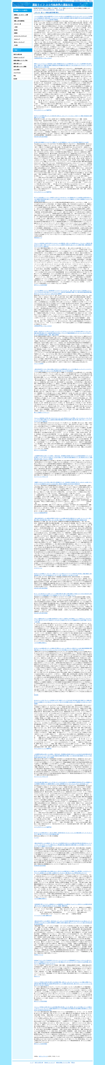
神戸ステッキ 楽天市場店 (40, 285)
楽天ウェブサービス (43, 1056)
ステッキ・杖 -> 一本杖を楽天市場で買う (44, 9)
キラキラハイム (38, 568)
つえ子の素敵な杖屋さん (40, 642)
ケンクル (36, 837)
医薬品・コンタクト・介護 (21, 14)
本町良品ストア (38, 237)
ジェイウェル (17, 72)
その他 (15, 45)
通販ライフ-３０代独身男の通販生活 (52, 4)
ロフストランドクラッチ (20, 36)
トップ (49, 1)
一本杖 (15, 27)
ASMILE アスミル (38, 954)
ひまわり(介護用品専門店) (40, 512)
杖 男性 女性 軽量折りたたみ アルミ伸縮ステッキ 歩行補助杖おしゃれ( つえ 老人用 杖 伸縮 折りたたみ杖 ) (61, 142)
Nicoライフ (37, 976)
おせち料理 (16, 69)
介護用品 (16, 17)
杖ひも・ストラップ (19, 42)
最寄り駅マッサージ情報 (20, 66)
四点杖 (15, 30)
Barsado (36, 694)
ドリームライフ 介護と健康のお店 (43, 915)
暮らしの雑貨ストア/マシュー (41, 412)
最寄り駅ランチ (18, 63)
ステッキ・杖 (17, 24)
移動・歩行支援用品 (19, 20)
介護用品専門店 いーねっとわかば (43, 58)
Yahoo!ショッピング (67, 1)
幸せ (15, 75)
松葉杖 (15, 33)
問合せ (90, 1)
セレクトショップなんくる (41, 476)
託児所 (15, 78)
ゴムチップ (17, 39)
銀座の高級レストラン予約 (81, 1)
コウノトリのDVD (38, 363)
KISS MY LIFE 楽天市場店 (40, 136)
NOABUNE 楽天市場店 (40, 865)
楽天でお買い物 (56, 1)
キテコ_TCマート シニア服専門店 (42, 110)
